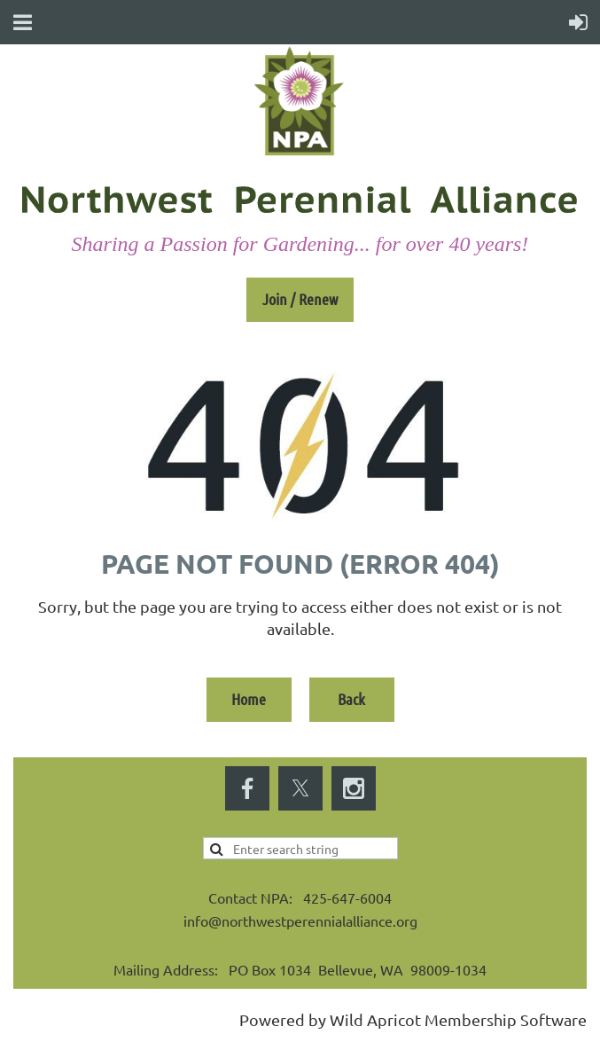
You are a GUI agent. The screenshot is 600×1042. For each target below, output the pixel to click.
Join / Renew (300, 299)
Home (248, 699)
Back (351, 699)
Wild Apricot (375, 1019)
